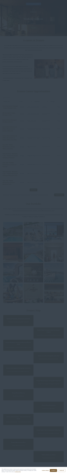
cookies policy (18, 471)
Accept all (53, 470)
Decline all (62, 470)
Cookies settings (45, 470)
